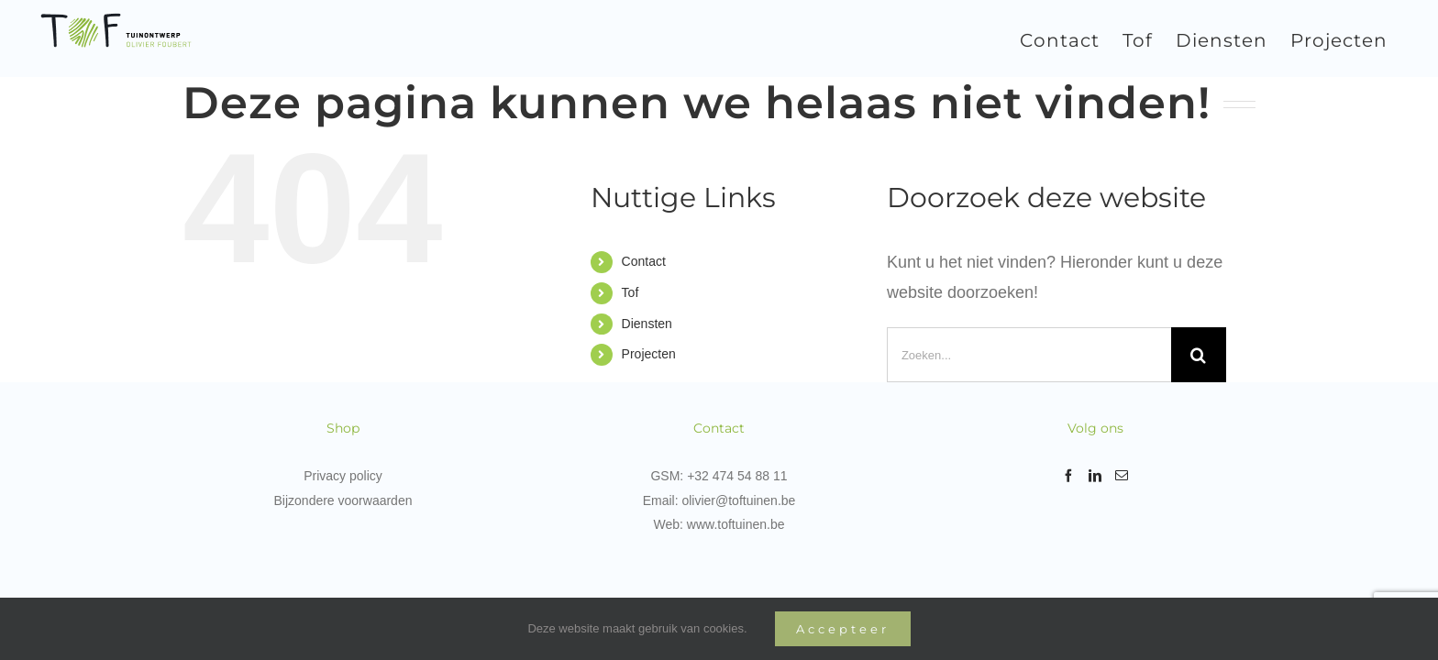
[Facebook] (1068, 475)
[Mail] (1121, 475)
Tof (630, 292)
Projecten (649, 353)
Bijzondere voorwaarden (343, 500)
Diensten (647, 323)
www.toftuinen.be (736, 524)
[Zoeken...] (1029, 354)
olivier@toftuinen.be (738, 500)
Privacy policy (343, 475)
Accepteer (843, 629)
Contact (644, 261)
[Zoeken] (1198, 354)
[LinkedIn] (1095, 475)
